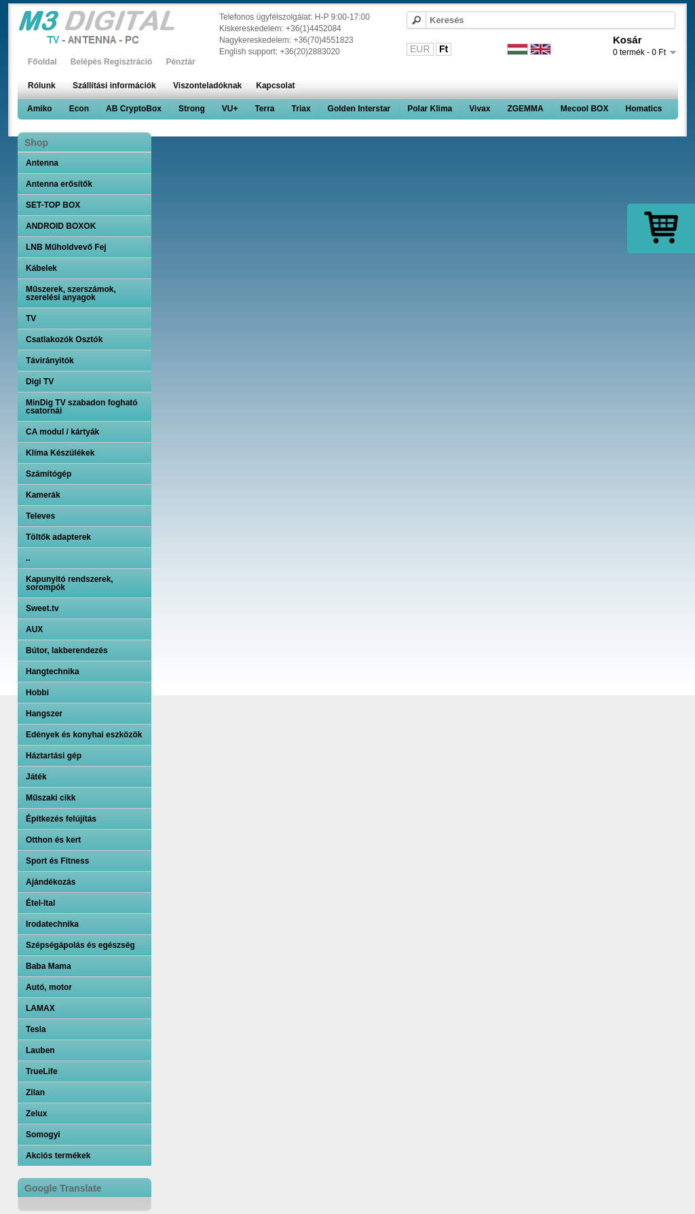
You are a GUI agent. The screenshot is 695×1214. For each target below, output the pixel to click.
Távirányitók (50, 360)
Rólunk (42, 85)
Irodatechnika (52, 924)
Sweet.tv (42, 608)
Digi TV (40, 381)
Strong (192, 108)
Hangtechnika (52, 671)
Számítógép (48, 474)
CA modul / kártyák (62, 432)
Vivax (479, 108)
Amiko (39, 108)
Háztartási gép (53, 755)
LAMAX (40, 1008)
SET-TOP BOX (53, 205)
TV (31, 318)
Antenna (42, 163)
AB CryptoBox (134, 108)
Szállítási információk (114, 85)
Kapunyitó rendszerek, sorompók (69, 583)
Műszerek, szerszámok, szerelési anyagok (71, 293)
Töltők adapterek (58, 537)
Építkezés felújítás (61, 819)
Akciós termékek (58, 1155)
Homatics (643, 108)
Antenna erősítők (59, 184)
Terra (264, 108)
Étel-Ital (40, 903)
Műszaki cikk (50, 798)
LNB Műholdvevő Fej (66, 247)
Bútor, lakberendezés (67, 650)
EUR (420, 48)
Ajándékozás (50, 882)
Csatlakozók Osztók (64, 339)
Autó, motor (49, 987)
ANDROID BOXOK (61, 226)
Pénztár (180, 62)
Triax (301, 108)
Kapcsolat (275, 85)
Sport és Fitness (57, 861)
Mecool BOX (585, 108)
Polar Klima (429, 108)
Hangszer (44, 713)
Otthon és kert (53, 840)
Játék (36, 776)
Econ (79, 108)
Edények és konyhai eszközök (84, 734)
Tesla (36, 1029)
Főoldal (42, 62)
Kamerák (43, 495)
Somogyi (43, 1134)
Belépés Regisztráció (112, 62)
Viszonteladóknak (207, 85)
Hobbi (37, 692)
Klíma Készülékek (60, 453)
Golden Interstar (359, 108)
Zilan (35, 1092)
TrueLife (42, 1071)
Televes (40, 516)
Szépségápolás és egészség (80, 945)
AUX (34, 629)
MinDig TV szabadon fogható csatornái (82, 407)
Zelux (36, 1113)
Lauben (40, 1050)
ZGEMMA (525, 108)
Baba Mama (48, 966)
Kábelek (41, 268)
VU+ (230, 108)
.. (28, 558)
